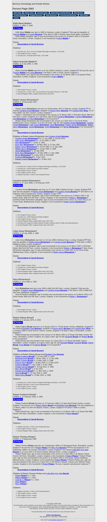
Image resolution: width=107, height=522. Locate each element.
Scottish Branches (20, 15)
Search (16, 18)
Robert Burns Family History (60, 13)
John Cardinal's (53, 519)
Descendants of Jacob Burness (30, 44)
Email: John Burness (53, 515)
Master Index (29, 13)
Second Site (60, 519)
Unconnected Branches (68, 15)
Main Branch (78, 13)
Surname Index (42, 13)
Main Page (17, 13)
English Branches (36, 15)
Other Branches (51, 15)
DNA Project (84, 15)
